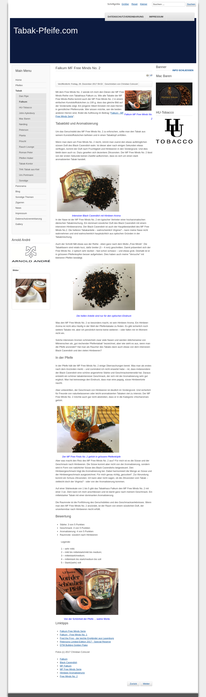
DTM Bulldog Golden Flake (74, 645)
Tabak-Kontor (26, 163)
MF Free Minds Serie (70, 669)
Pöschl (22, 141)
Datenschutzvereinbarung (126, 16)
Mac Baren (24, 118)
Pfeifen (19, 85)
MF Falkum (65, 666)
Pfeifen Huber (26, 158)
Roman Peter (26, 152)
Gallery (19, 224)
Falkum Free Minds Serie (73, 631)
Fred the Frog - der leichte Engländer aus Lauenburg (87, 638)
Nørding (23, 124)
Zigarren (20, 202)
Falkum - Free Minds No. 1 (73, 634)
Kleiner (143, 4)
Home (19, 80)
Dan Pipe (24, 96)
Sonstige (23, 180)
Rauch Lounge (26, 147)
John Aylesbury (27, 113)
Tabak (19, 90)
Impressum (156, 16)
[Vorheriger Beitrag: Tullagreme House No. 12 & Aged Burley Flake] (133, 683)
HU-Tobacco (25, 107)
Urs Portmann (26, 175)
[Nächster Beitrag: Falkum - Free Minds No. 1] (146, 683)
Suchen (191, 4)
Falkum (23, 101)
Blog (18, 191)
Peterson (23, 130)
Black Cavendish (68, 662)
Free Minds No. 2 (69, 676)
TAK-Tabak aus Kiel (29, 169)
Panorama (21, 186)
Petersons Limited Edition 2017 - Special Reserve (85, 641)
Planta (22, 135)
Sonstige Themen (25, 197)
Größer (125, 4)
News (18, 208)
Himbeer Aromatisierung (72, 672)
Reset (134, 4)
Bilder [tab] (16, 270)
